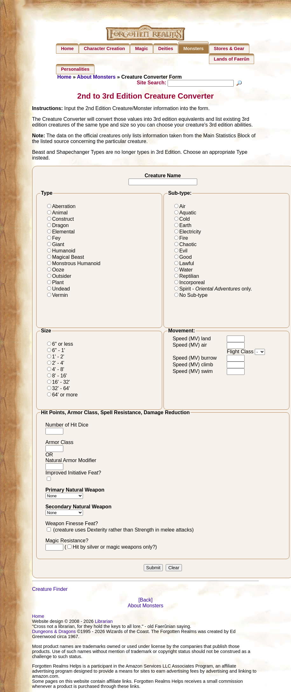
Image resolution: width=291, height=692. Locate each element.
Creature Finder (50, 590)
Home (67, 48)
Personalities (75, 69)
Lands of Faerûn (231, 59)
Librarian (104, 622)
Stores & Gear (229, 48)
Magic (141, 48)
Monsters (193, 48)
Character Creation (104, 48)
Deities (165, 48)
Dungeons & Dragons (54, 632)
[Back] (145, 601)
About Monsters (96, 77)
